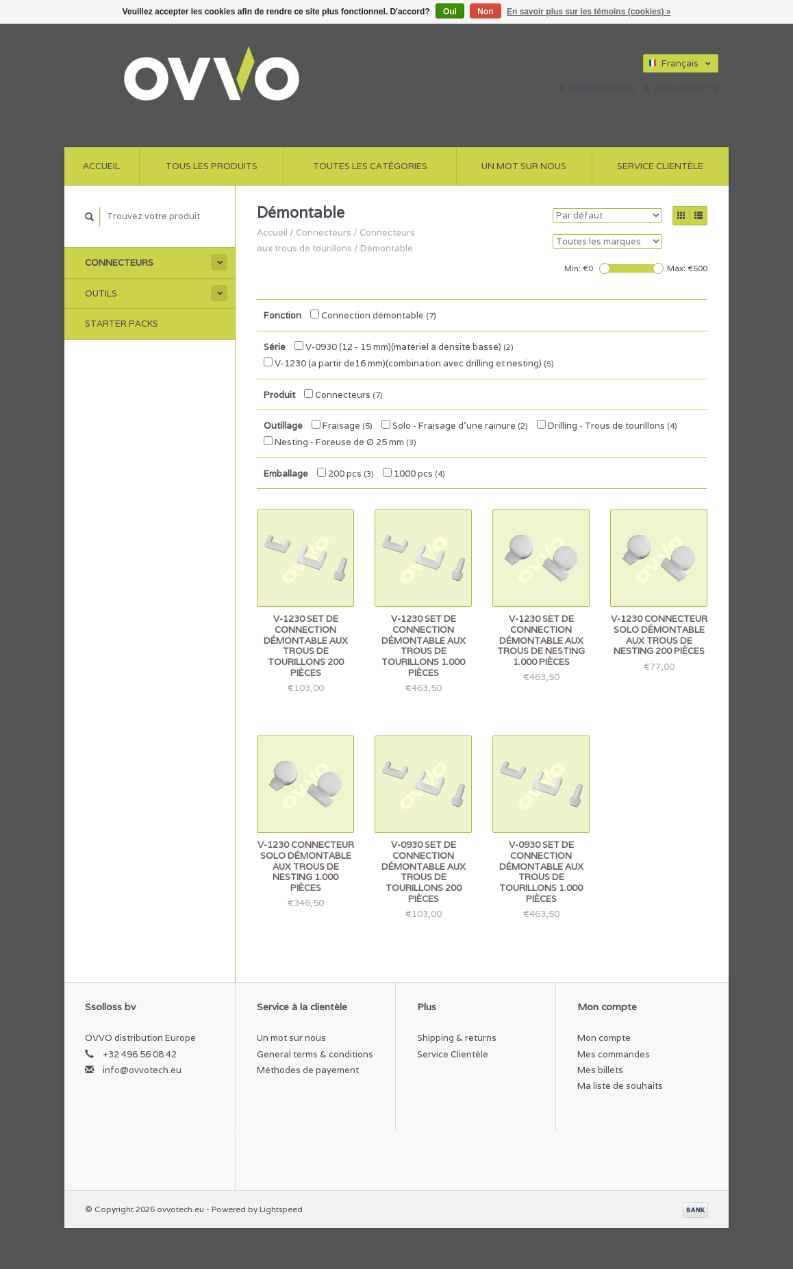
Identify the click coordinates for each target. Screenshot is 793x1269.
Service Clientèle (660, 166)
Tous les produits (211, 166)
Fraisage (342, 425)
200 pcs (345, 473)
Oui (450, 11)
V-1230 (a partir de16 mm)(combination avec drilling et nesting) (409, 363)
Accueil (101, 166)
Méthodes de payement (308, 1070)
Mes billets (600, 1070)
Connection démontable (373, 315)
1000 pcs (414, 473)
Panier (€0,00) (596, 89)
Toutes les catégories (370, 166)
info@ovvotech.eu (142, 1070)
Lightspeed (281, 1209)
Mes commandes (613, 1054)
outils (101, 293)
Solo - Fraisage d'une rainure (454, 425)
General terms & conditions (315, 1054)
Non (485, 11)
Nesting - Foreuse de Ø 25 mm (340, 442)
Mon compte (680, 89)
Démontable (386, 248)
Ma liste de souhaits (620, 1086)
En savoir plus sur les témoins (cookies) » (588, 11)
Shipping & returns (456, 1038)
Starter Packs (121, 323)
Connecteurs (119, 262)
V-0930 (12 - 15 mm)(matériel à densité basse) (404, 347)
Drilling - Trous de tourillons (607, 425)
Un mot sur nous (523, 166)
